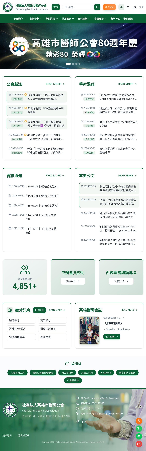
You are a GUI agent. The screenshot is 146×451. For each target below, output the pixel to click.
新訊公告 (36, 18)
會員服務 (100, 18)
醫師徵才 (14, 320)
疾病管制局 (87, 372)
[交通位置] (139, 421)
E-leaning (106, 372)
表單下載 (115, 18)
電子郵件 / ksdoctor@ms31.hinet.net (100, 398)
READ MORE (55, 84)
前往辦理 (73, 281)
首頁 (55, 7)
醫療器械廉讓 (17, 337)
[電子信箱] (139, 444)
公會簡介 (19, 18)
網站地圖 (7, 435)
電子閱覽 (111, 336)
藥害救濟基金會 (127, 372)
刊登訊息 (39, 310)
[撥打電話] (139, 428)
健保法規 (84, 18)
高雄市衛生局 (17, 372)
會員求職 (45, 337)
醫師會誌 (128, 18)
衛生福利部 (67, 372)
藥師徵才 (45, 320)
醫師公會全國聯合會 (43, 372)
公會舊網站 (73, 380)
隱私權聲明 (24, 435)
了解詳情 (121, 281)
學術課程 (52, 18)
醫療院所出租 (48, 328)
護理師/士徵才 (17, 328)
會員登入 (109, 7)
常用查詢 (68, 18)
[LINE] (139, 436)
